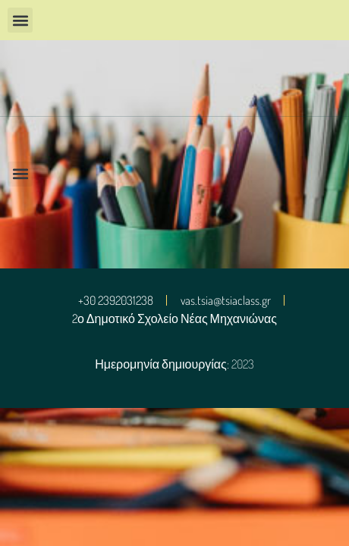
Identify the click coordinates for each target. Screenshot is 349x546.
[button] (20, 20)
